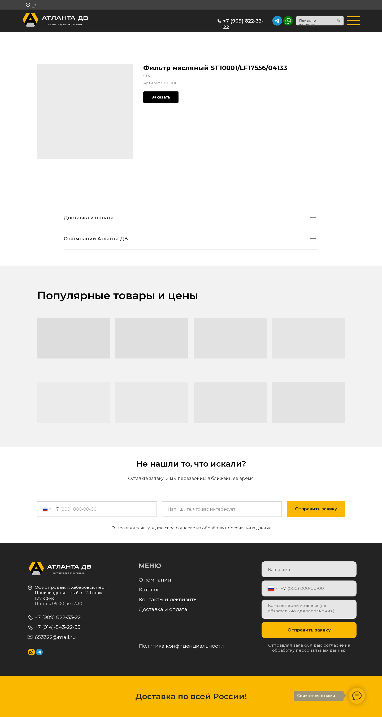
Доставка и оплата (163, 609)
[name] (309, 569)
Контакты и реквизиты (168, 599)
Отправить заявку (309, 630)
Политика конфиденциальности (181, 646)
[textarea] (309, 609)
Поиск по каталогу (307, 23)
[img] (288, 20)
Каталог (149, 589)
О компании (155, 580)
